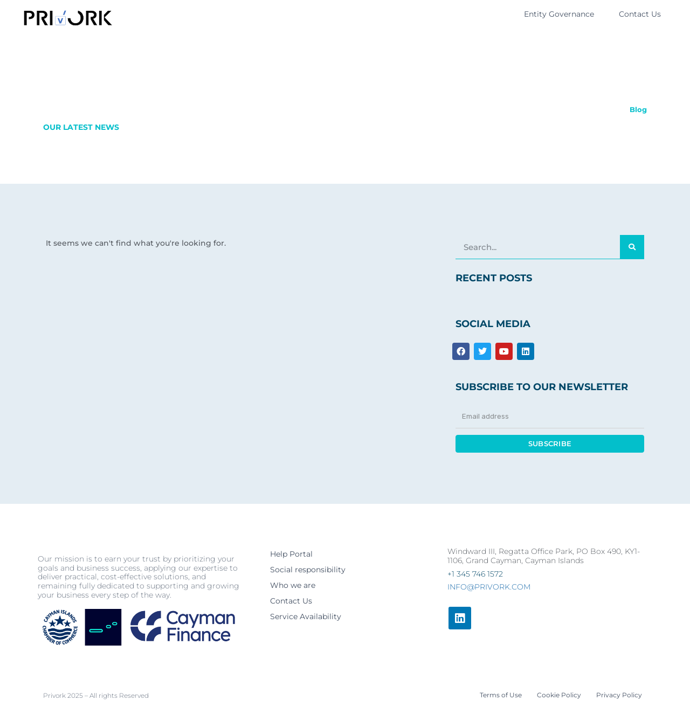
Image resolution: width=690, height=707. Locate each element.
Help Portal (291, 554)
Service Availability (305, 616)
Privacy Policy (619, 695)
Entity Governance (559, 14)
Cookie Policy (559, 695)
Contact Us (640, 14)
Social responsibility (308, 569)
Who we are (292, 585)
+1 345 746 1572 (475, 574)
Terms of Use (501, 695)
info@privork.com (488, 587)
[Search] (632, 247)
